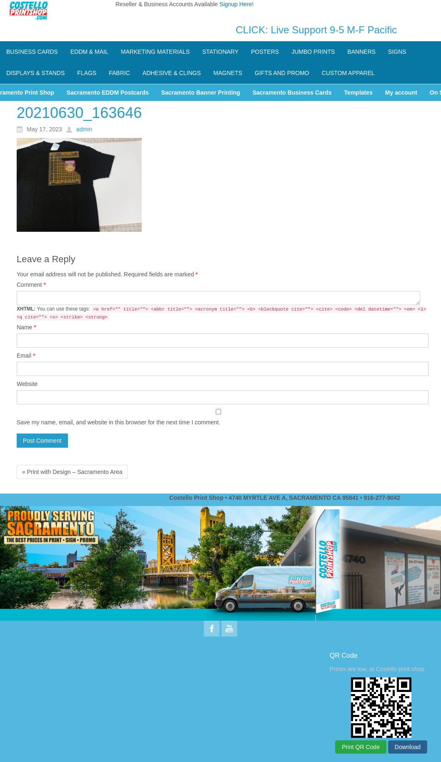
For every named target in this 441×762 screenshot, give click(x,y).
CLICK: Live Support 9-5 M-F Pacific (316, 29)
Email (26, 355)
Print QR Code (361, 747)
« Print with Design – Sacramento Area (72, 472)
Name (26, 327)
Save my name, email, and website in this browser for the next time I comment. (118, 422)
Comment (31, 284)
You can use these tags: (221, 313)
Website (27, 384)
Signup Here (236, 4)
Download (408, 747)
